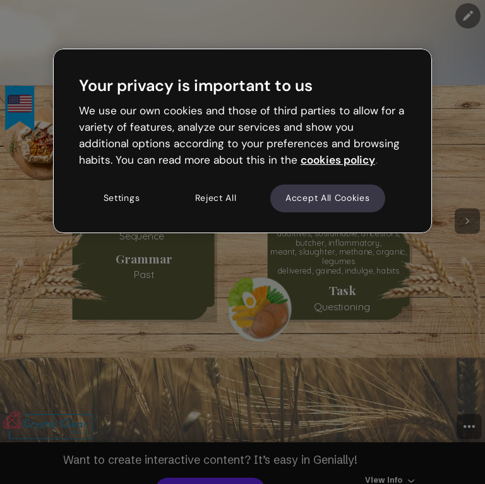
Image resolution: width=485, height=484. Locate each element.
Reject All (216, 198)
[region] (242, 141)
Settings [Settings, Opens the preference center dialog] (122, 198)
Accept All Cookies (327, 198)
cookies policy (338, 160)
